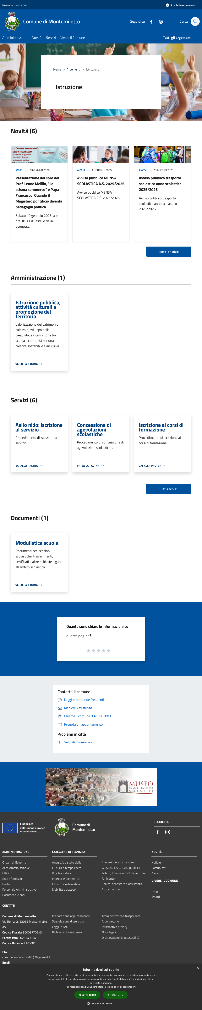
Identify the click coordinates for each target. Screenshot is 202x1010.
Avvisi (19, 170)
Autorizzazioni (111, 889)
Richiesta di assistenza (67, 932)
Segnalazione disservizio (68, 921)
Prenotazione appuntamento (71, 916)
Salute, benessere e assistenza (122, 884)
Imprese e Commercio (66, 878)
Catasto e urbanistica (66, 884)
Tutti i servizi (168, 489)
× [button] (197, 968)
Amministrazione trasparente (121, 916)
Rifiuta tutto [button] (115, 994)
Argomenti (73, 69)
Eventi (155, 896)
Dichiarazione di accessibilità (120, 937)
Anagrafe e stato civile (66, 862)
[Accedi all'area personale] (180, 5)
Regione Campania (14, 5)
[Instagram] (159, 21)
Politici (6, 884)
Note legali (109, 932)
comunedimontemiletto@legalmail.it (26, 957)
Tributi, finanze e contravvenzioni (124, 873)
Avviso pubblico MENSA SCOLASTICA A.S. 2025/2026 (100, 181)
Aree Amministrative (16, 867)
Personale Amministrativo (19, 889)
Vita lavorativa (61, 873)
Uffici (5, 873)
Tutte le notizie (169, 251)
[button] (101, 1003)
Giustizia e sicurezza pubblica (121, 867)
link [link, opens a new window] (134, 987)
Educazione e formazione (118, 862)
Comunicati (158, 867)
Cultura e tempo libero (66, 867)
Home (57, 69)
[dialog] (101, 987)
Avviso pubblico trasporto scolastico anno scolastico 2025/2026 (160, 183)
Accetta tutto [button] (87, 995)
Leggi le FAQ (60, 926)
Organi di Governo (14, 862)
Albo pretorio (110, 921)
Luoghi (155, 891)
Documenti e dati (13, 895)
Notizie (156, 862)
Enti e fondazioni (13, 878)
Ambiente (108, 878)
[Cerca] (195, 21)
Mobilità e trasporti (64, 889)
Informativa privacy (114, 926)
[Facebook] (149, 21)
